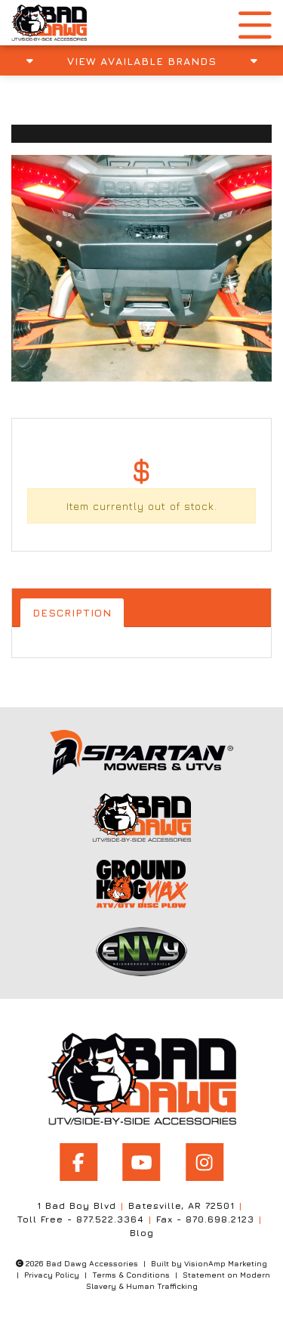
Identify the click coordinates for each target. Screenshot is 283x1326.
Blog (142, 1232)
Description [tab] (72, 612)
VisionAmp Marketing (225, 1263)
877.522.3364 (110, 1219)
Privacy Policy (51, 1274)
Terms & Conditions (131, 1274)
